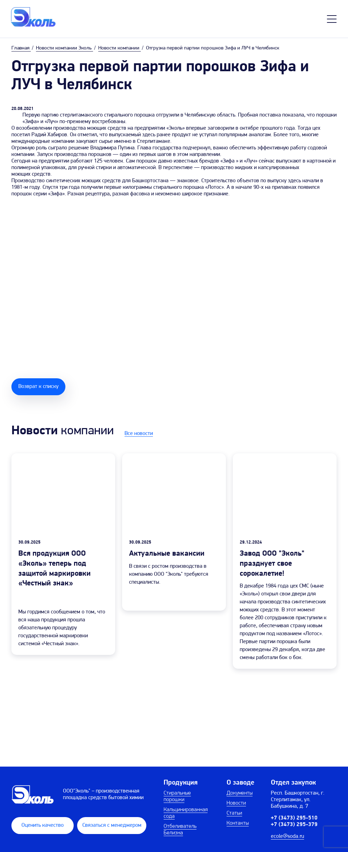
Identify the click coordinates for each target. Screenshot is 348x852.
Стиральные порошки (177, 796)
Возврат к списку (38, 386)
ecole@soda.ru (287, 836)
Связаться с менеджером (111, 825)
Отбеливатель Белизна (180, 830)
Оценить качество (42, 825)
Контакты (238, 823)
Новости (236, 803)
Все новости (139, 433)
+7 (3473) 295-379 (294, 824)
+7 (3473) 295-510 (294, 818)
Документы (240, 793)
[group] (63, 554)
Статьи (234, 813)
